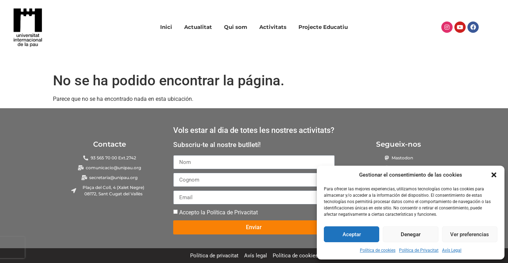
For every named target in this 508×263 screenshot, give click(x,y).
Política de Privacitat (419, 250)
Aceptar (352, 234)
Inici (166, 27)
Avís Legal (451, 250)
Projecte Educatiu (323, 27)
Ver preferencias (469, 234)
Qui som (235, 27)
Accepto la (218, 212)
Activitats (272, 27)
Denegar (411, 234)
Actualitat (198, 27)
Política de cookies (377, 250)
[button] (493, 174)
